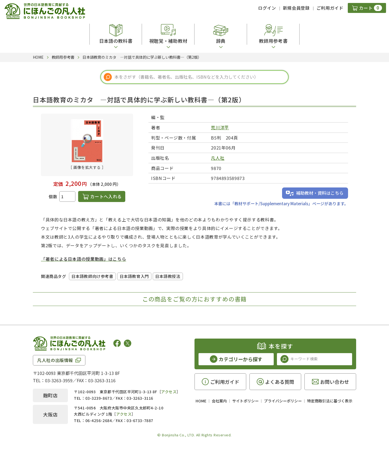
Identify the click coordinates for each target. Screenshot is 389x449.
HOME (201, 400)
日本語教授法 (167, 276)
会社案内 (219, 400)
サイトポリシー (245, 400)
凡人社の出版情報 (55, 360)
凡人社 (217, 158)
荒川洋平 (220, 127)
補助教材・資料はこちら (319, 193)
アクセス (168, 391)
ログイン (267, 8)
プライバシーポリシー (283, 400)
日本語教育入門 (134, 276)
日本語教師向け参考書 (92, 276)
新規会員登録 (296, 8)
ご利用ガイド (330, 8)
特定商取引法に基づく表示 (329, 400)
